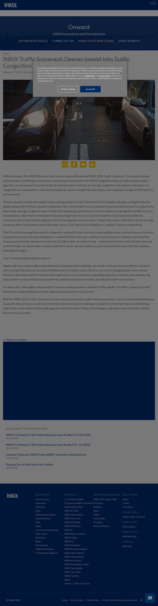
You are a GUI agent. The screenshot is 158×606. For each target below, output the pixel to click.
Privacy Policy (105, 76)
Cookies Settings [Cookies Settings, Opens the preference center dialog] (68, 89)
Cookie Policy (89, 76)
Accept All (90, 89)
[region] (80, 79)
